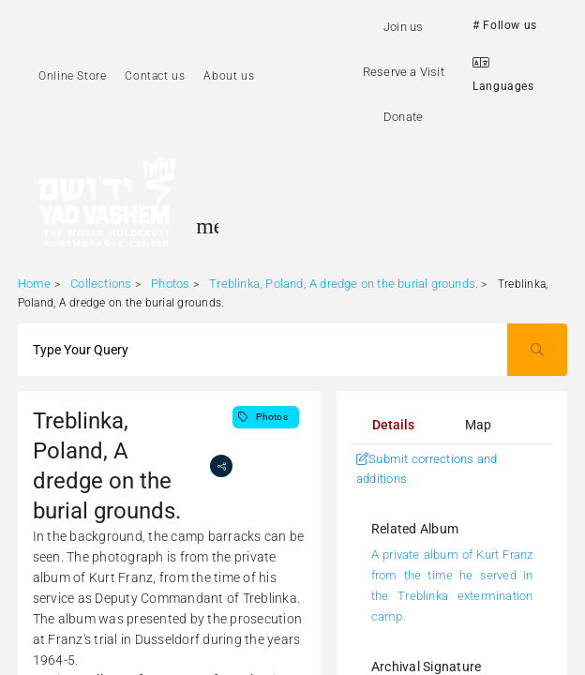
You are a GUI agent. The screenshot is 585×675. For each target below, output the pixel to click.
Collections (100, 284)
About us (228, 75)
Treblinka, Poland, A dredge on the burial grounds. (343, 284)
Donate (403, 117)
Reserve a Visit (403, 72)
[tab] (394, 424)
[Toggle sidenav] (207, 225)
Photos (170, 284)
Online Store (72, 75)
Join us (403, 27)
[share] (221, 466)
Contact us (155, 75)
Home (35, 284)
